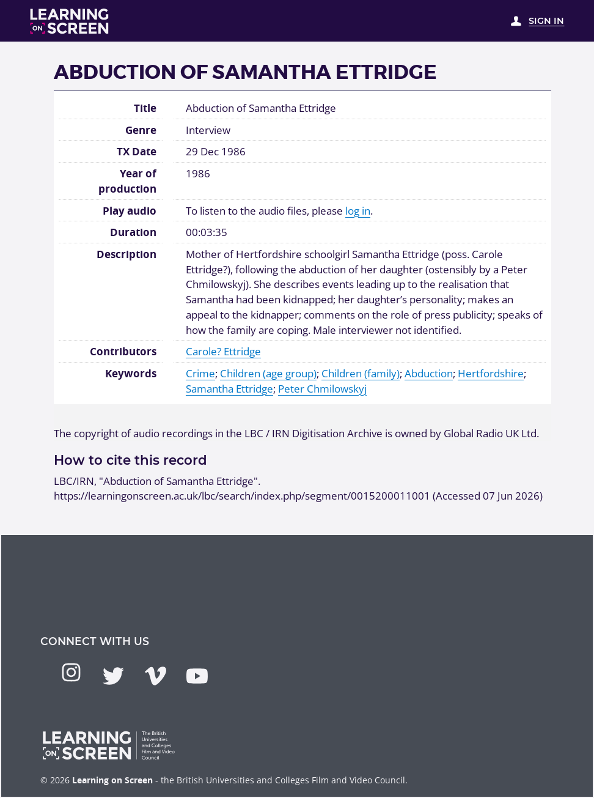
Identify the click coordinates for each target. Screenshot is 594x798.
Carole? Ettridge (223, 351)
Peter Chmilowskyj (322, 388)
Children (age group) (268, 373)
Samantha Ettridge (229, 388)
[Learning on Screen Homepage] (69, 21)
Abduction (429, 373)
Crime (200, 373)
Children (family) (360, 373)
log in (357, 210)
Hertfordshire (491, 373)
